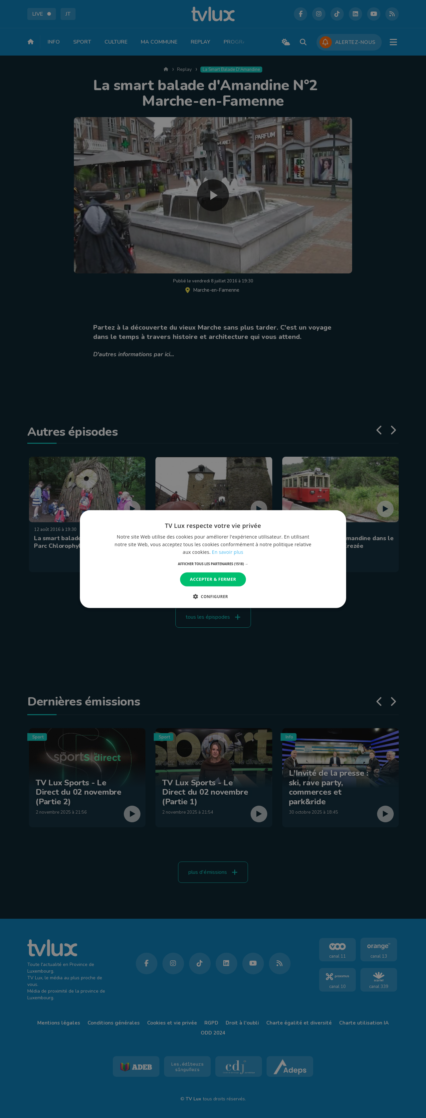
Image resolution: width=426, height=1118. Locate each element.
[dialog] (213, 559)
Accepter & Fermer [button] (213, 579)
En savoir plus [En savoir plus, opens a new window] (227, 552)
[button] (213, 564)
